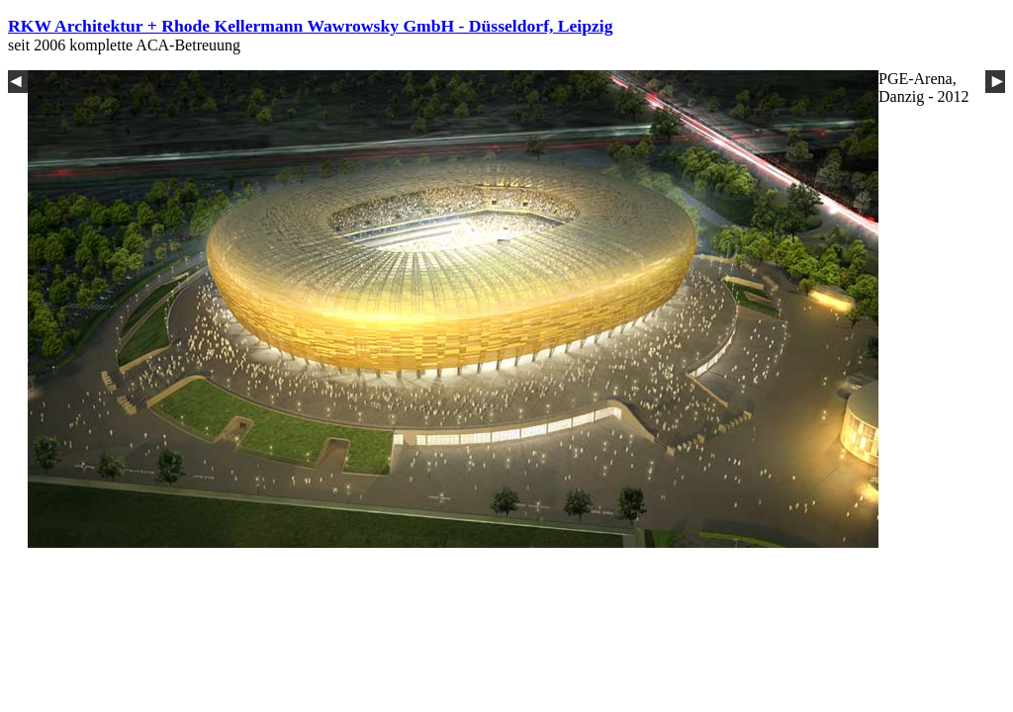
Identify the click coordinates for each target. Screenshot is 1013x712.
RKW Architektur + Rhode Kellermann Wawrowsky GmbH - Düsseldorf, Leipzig (310, 26)
